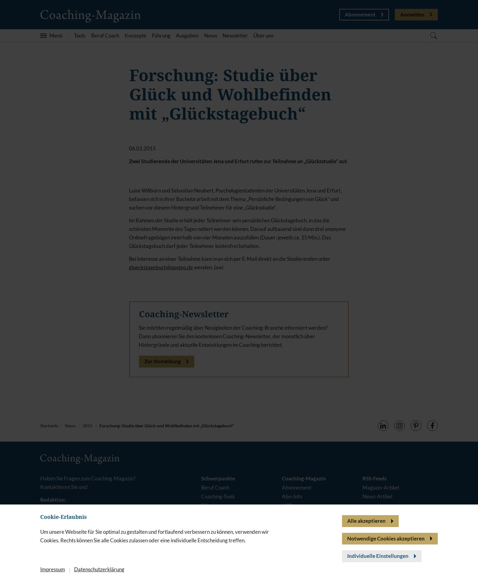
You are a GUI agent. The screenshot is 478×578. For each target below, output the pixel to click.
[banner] (239, 289)
